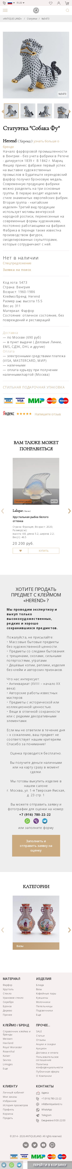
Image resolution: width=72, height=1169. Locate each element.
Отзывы (41, 1040)
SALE (39, 1031)
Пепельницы (44, 1006)
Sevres (7, 1060)
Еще (38, 1014)
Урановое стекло (13, 997)
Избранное (10, 1101)
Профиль (8, 1109)
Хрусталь (8, 989)
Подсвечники (44, 1010)
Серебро (8, 1002)
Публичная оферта (47, 1071)
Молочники (43, 1002)
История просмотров (15, 1105)
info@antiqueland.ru (49, 1104)
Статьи (40, 1035)
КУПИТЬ (43, 550)
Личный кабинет (13, 1092)
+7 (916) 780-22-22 (35, 814)
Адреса (42, 1093)
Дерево (7, 1010)
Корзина (8, 1113)
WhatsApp (44, 1110)
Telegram (43, 1115)
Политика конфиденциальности (49, 1066)
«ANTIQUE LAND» (12, 18)
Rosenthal (9, 1051)
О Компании (44, 1076)
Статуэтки (32, 18)
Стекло (7, 993)
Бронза (7, 1006)
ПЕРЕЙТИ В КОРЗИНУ (49, 1165)
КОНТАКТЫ (45, 1086)
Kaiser (6, 1055)
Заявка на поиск (17, 270)
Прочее (7, 1014)
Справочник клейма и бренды (17, 1033)
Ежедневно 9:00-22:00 (50, 1121)
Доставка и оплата (47, 1052)
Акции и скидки (46, 1044)
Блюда (40, 985)
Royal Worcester (12, 1047)
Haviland (8, 1043)
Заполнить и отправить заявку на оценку (36, 845)
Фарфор (7, 985)
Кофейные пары (46, 993)
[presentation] (3, 509)
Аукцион (41, 1048)
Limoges (8, 1064)
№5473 (45, 18)
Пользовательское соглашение (47, 1058)
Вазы (20, 946)
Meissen (8, 1038)
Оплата (9, 351)
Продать (8, 1118)
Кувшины (42, 997)
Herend (17, 141)
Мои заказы (10, 1096)
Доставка (10, 333)
